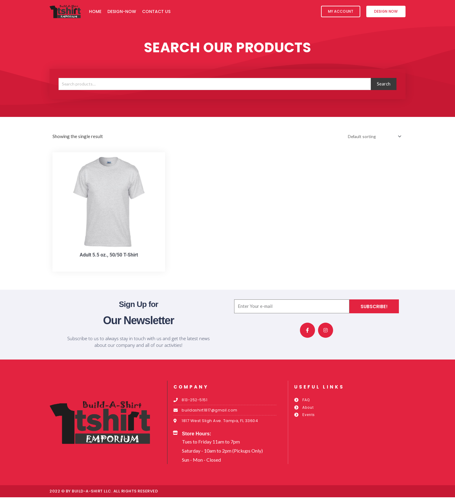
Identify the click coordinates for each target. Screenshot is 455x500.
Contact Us (156, 11)
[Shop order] (371, 137)
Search (383, 83)
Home (95, 11)
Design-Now (121, 11)
